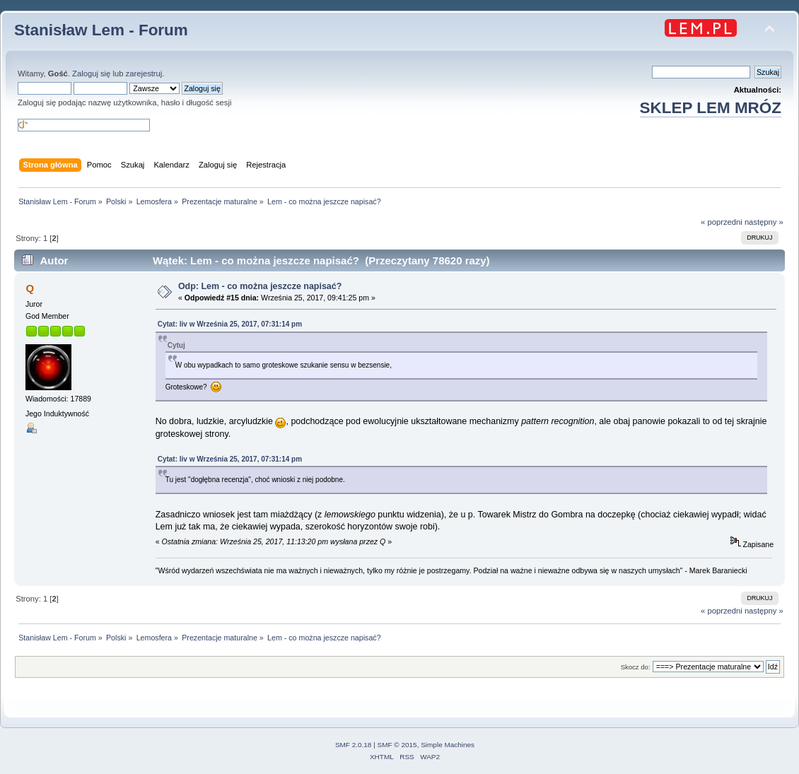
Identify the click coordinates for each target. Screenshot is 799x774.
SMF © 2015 (397, 745)
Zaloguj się (91, 73)
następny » (764, 222)
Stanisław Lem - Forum (101, 30)
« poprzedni (721, 222)
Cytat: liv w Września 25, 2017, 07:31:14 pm (230, 324)
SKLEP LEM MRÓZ (710, 108)
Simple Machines (447, 745)
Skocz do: (636, 667)
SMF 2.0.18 (353, 745)
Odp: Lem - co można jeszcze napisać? (260, 286)
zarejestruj (144, 73)
